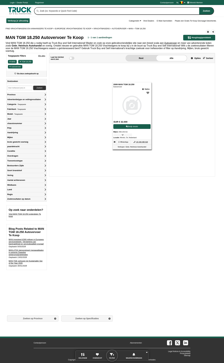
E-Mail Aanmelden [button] (164, 21)
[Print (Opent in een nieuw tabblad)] (208, 32)
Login (12, 2)
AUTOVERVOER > (120, 28)
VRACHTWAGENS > (102, 28)
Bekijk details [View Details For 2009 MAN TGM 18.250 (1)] (132, 127)
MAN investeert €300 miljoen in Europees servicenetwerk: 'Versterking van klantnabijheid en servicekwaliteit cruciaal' (26, 241)
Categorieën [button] (135, 21)
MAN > (132, 28)
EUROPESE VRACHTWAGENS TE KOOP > (74, 28)
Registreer (39, 2)
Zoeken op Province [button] (32, 318)
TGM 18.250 (25, 62)
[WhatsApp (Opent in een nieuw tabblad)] (124, 142)
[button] (195, 58)
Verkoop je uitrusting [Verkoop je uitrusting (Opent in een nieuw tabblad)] (19, 21)
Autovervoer (170, 43)
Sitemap (187, 355)
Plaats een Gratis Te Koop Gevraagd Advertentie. (196, 21)
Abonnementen (136, 343)
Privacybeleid (185, 353)
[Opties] (146, 89)
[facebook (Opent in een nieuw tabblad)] (169, 342)
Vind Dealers (148, 21)
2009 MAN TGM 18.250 (123, 84)
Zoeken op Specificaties (87, 318)
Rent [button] (141, 58)
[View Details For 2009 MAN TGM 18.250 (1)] (132, 105)
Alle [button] (172, 58)
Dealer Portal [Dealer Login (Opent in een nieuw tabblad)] (22, 2)
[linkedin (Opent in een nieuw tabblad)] (185, 342)
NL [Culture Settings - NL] (180, 2)
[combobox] (126, 10)
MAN (12, 62)
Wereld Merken (195, 2)
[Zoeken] (38, 11)
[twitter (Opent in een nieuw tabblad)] (177, 342)
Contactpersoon (167, 2)
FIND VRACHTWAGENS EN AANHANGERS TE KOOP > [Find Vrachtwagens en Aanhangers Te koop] (30, 28)
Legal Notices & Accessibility (179, 351)
